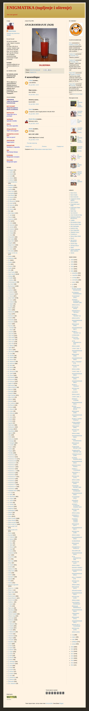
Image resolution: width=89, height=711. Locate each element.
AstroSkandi (11, 195)
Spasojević (11, 576)
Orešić (9, 437)
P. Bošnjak (11, 441)
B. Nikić (10, 207)
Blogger (61, 703)
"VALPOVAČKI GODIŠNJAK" (76, 603)
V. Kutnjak (10, 628)
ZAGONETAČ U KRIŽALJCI (76, 547)
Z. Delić (10, 655)
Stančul (10, 582)
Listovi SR (10, 343)
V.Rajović (10, 637)
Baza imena (74, 193)
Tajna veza (11, 608)
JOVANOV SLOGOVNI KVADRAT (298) (77, 301)
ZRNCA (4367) (76, 394)
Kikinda (10, 310)
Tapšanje (10, 612)
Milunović (10, 401)
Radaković (11, 508)
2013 (72, 662)
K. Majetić (10, 304)
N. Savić (10, 415)
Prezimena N (11, 474)
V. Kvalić (10, 629)
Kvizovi (10, 323)
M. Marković (11, 363)
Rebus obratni (11, 520)
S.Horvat (10, 551)
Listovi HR (10, 335)
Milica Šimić (11, 397)
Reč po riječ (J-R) (12, 526)
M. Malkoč (10, 357)
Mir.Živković (11, 405)
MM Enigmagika (75, 226)
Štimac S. (10, 590)
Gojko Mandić (11, 274)
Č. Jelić (10, 215)
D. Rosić (10, 235)
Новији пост (28, 146)
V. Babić (10, 622)
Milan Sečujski (12, 395)
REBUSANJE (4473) (75, 618)
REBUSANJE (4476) (75, 544)
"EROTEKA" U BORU (76, 473)
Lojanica (10, 349)
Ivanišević (10, 290)
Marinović (10, 389)
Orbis (9, 435)
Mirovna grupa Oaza (76, 224)
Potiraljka (10, 453)
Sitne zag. (10, 561)
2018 (72, 651)
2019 (72, 649)
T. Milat (10, 606)
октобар (74, 277)
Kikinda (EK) (11, 312)
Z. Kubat (10, 667)
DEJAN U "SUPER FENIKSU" (77, 419)
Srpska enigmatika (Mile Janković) (75, 250)
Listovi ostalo (11, 339)
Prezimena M (11, 472)
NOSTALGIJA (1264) (75, 629)
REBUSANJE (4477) (75, 524)
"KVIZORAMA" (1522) (76, 497)
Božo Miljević (11, 213)
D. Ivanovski (11, 225)
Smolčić (10, 567)
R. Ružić (10, 502)
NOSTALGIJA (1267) (75, 562)
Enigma (10, 256)
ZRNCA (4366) (76, 433)
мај (73, 634)
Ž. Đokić (10, 659)
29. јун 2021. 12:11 (34, 94)
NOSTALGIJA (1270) (75, 477)
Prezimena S (11, 480)
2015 (72, 658)
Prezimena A (11, 454)
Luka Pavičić (11, 351)
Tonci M (31, 109)
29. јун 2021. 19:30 (34, 104)
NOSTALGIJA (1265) (75, 597)
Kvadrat (10, 317)
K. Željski (10, 306)
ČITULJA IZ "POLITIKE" (75, 338)
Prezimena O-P (12, 476)
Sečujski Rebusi (75, 245)
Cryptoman (11, 219)
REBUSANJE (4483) (75, 324)
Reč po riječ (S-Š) (12, 529)
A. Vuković (11, 178)
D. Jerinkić (11, 227)
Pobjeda (10, 451)
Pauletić (10, 449)
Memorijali (10, 391)
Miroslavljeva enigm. (76, 222)
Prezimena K (11, 468)
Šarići (9, 555)
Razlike (10, 514)
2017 (72, 653)
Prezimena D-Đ (12, 460)
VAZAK (72, 253)
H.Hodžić (10, 278)
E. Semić (10, 249)
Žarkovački (11, 681)
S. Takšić (10, 545)
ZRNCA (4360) (76, 600)
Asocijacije (11, 193)
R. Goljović (11, 498)
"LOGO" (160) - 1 (76, 396)
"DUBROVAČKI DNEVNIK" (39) (76, 451)
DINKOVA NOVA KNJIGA (76, 465)
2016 (72, 656)
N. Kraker (10, 411)
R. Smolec (11, 504)
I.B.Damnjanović (12, 282)
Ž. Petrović (11, 671)
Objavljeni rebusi (75, 232)
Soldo (9, 572)
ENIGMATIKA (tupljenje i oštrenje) (39, 7)
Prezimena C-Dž (12, 458)
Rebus (9, 516)
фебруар (74, 641)
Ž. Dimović (11, 657)
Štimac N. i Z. (11, 588)
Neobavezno (11, 427)
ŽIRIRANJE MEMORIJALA (76, 607)
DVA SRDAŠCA (79, 182)
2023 (72, 266)
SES (9, 559)
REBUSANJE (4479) (75, 443)
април (74, 637)
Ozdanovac (11, 439)
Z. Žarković (11, 679)
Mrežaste (10, 407)
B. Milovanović (12, 201)
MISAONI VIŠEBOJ (77, 567)
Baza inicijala (74, 195)
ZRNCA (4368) (76, 369)
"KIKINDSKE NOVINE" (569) (76, 486)
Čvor (9, 221)
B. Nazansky (11, 205)
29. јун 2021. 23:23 (34, 123)
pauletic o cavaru (74, 44)
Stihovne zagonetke (13, 584)
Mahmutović (11, 385)
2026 (72, 259)
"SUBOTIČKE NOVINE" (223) (76, 447)
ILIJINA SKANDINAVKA (76, 440)
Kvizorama (11, 321)
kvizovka (73, 85)
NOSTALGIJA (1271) (75, 430)
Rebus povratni (12, 522)
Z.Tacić (31, 80)
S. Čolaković (11, 537)
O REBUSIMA (75, 335)
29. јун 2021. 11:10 (34, 85)
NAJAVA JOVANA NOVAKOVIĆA (76, 289)
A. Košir (10, 176)
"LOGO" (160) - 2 (76, 371)
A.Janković (11, 180)
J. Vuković (10, 296)
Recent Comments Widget (77, 94)
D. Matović (11, 231)
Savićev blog (74, 243)
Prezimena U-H (12, 486)
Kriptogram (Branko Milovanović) (76, 217)
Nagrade (10, 423)
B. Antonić (10, 197)
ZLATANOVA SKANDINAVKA (76, 293)
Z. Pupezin (11, 673)
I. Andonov (11, 280)
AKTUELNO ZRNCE (75, 307)
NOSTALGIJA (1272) (75, 389)
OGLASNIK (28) (76, 550)
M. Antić (10, 353)
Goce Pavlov (11, 272)
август (74, 282)
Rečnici (10, 533)
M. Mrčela (10, 367)
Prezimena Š (11, 482)
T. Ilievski (10, 604)
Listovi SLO (11, 341)
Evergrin (10, 266)
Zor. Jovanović (12, 683)
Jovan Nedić (11, 298)
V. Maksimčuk (11, 631)
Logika (10, 347)
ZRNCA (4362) (76, 565)
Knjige (9, 314)
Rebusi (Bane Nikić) (76, 236)
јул (73, 284)
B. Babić (10, 199)
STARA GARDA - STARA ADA (76, 423)
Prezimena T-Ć (12, 484)
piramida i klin (74, 55)
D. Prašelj (10, 233)
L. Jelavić (10, 329)
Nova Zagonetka (75, 230)
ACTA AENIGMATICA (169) (76, 342)
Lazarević (10, 331)
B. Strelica (10, 209)
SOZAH (10, 574)
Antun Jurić (11, 191)
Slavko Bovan (32, 119)
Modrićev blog (74, 228)
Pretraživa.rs (74, 234)
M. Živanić (10, 375)
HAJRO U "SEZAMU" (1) (76, 332)
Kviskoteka (11, 319)
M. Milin (10, 365)
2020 (72, 646)
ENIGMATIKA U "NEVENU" (76, 311)
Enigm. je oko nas (12, 253)
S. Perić (10, 541)
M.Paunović (11, 379)
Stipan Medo (11, 592)
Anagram (32, 72)
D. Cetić (10, 223)
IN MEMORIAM (76, 541)
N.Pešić (10, 421)
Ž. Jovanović (11, 663)
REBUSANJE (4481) (75, 378)
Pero (70, 43)
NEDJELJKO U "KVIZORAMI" (76, 625)
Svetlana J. (11, 602)
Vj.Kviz (10, 643)
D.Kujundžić (11, 237)
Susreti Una (11, 600)
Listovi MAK (11, 337)
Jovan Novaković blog (76, 215)
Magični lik (11, 383)
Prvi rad (10, 492)
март (73, 639)
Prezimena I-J (11, 466)
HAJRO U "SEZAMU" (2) (76, 315)
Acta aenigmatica (12, 182)
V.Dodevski (11, 635)
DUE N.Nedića (74, 202)
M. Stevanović (11, 371)
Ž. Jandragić (11, 661)
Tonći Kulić (11, 618)
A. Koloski (10, 174)
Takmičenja (11, 610)
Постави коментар (32, 143)
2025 (72, 262)
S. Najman (11, 539)
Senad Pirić (11, 557)
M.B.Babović (11, 377)
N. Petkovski (11, 413)
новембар (75, 275)
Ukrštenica (11, 620)
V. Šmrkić (10, 633)
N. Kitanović (11, 409)
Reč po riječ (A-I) (12, 524)
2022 (72, 268)
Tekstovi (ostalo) (12, 614)
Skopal (10, 563)
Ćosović (10, 217)
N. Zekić (10, 417)
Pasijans (10, 447)
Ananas (10, 189)
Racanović (11, 506)
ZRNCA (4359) (76, 632)
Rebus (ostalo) (12, 518)
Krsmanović (11, 316)
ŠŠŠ (9, 580)
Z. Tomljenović (12, 677)
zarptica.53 (72, 54)
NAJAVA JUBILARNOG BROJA (76, 408)
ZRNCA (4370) (76, 318)
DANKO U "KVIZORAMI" (76, 469)
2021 (72, 271)
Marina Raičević (12, 387)
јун (73, 286)
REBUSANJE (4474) (75, 587)
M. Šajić (10, 369)
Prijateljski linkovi (12, 490)
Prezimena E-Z (12, 462)
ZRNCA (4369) (76, 346)
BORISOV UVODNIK (75, 399)
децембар (75, 273)
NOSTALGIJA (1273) (75, 366)
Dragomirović (11, 245)
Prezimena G (11, 464)
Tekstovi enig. (11, 616)
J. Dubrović (11, 292)
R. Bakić (10, 494)
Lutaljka (73, 220)
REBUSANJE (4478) (75, 483)
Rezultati (10, 535)
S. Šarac (10, 543)
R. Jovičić (10, 500)
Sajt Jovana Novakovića (74, 241)
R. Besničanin (11, 496)
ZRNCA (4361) (76, 584)
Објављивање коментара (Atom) (43, 149)
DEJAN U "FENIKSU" (75, 385)
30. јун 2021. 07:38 (34, 139)
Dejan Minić (11, 241)
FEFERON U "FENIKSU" (75, 516)
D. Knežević (11, 229)
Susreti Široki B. (12, 598)
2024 (72, 264)
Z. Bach (10, 645)
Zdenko (31, 128)
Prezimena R (11, 478)
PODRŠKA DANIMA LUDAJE (75, 520)
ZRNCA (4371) (76, 305)
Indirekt (10, 288)
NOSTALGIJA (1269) (75, 510)
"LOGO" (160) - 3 (76, 348)
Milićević (10, 399)
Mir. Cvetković (11, 403)
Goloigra (10, 276)
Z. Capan (10, 651)
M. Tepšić (10, 373)
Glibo (9, 270)
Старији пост (60, 146)
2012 (72, 665)
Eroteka (10, 262)
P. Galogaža (11, 443)
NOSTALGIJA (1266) (75, 581)
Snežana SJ (11, 569)
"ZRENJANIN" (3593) (75, 614)
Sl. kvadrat (11, 565)
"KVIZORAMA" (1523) (76, 296)
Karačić (10, 308)
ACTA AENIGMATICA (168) (76, 558)
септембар (75, 280)
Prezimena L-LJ (12, 470)
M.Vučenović (11, 381)
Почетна (44, 146)
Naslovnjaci (11, 425)
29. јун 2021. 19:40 (34, 113)
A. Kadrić (10, 172)
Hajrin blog (73, 211)
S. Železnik (11, 547)
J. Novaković (11, 294)
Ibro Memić (11, 284)
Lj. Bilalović (11, 345)
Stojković (10, 594)
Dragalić (10, 243)
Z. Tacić (10, 675)
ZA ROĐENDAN (79, 121)
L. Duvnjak (11, 327)
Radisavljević (11, 510)
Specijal (10, 578)
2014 (72, 660)
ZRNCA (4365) (76, 480)
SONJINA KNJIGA (76, 590)
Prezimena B (11, 456)
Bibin (9, 211)
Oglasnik (10, 433)
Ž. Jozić (10, 665)
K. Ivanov (10, 300)
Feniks (10, 268)
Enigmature (11, 258)
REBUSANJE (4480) (75, 412)
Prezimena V (11, 488)
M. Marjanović (11, 361)
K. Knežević (11, 302)
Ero (35, 72)
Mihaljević (10, 393)
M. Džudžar (11, 355)
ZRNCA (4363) (76, 535)
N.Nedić (10, 419)
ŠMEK (72, 247)
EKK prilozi (11, 251)
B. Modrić (10, 203)
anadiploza (11, 185)
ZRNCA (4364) (76, 513)
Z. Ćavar (10, 653)
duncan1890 (49, 703)
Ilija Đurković (11, 286)
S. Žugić (10, 549)
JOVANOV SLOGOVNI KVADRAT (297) (77, 506)
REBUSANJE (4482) (75, 355)
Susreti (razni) (11, 596)
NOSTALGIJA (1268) (75, 532)
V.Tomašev (11, 639)
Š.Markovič (11, 553)
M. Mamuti (11, 359)
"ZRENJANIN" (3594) (75, 426)
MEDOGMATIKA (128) (79, 173)
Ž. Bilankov (11, 649)
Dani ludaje (11, 239)
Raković (10, 512)
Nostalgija (10, 429)
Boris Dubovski (74, 197)
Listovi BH (10, 333)
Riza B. (72, 238)
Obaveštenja (11, 431)
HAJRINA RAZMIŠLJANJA (77, 458)
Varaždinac (11, 641)
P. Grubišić (11, 445)
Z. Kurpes (10, 669)
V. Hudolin (10, 626)
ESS (9, 264)
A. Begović (11, 170)
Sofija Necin (11, 570)
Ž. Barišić (10, 647)
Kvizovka (10, 325)
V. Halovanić (11, 624)
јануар (74, 644)
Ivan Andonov (74, 213)
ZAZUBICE (75, 392)
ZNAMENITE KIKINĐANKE (76, 490)
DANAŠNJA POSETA (75, 501)
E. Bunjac (10, 247)
